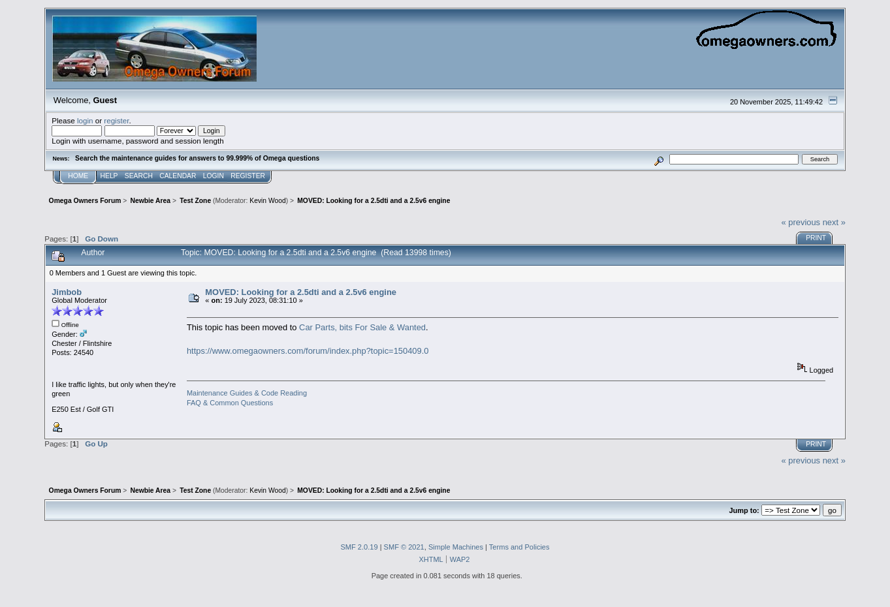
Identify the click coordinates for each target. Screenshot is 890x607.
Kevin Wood (267, 200)
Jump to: (744, 510)
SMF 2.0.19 (358, 547)
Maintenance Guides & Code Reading (247, 393)
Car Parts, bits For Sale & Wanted (362, 327)
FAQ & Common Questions (230, 403)
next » (834, 222)
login (85, 120)
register (116, 120)
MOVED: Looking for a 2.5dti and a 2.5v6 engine (300, 292)
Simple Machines (455, 547)
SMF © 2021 (404, 547)
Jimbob (67, 292)
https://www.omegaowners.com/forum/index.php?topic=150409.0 (308, 351)
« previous (801, 222)
